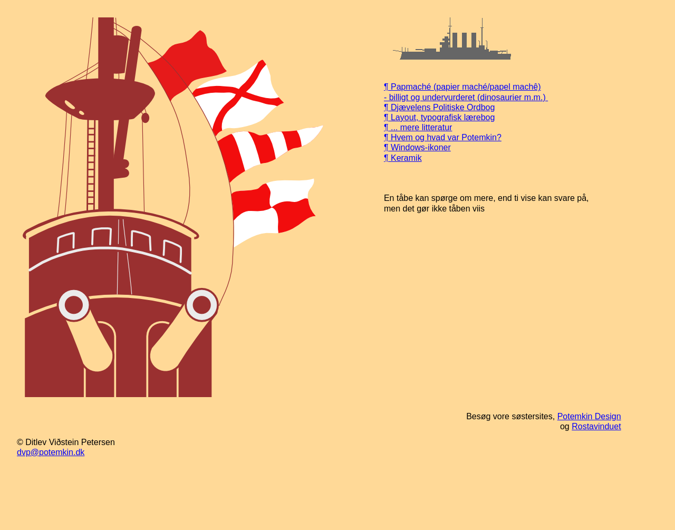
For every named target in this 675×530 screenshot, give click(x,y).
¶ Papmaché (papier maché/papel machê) (462, 86)
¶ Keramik (403, 157)
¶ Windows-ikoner (417, 147)
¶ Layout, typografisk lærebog (439, 117)
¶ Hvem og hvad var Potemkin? (443, 137)
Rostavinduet (596, 426)
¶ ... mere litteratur (418, 127)
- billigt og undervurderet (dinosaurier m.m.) (466, 97)
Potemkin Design (589, 416)
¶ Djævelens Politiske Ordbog (439, 107)
